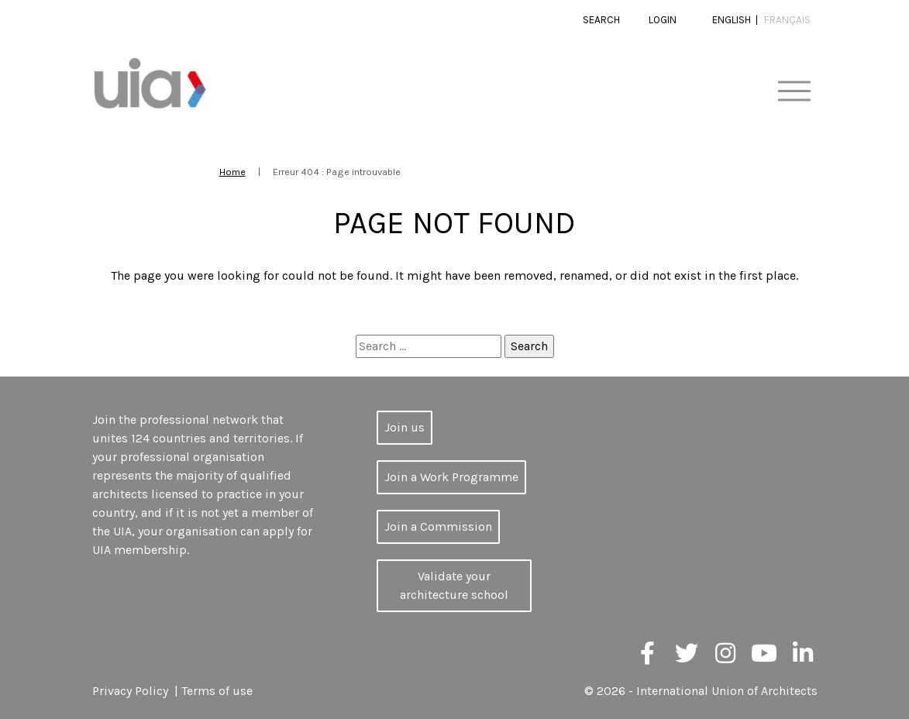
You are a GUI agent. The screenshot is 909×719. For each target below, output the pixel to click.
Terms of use (217, 690)
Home (232, 171)
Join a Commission (438, 526)
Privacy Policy (130, 690)
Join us (404, 427)
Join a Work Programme (451, 477)
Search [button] (601, 20)
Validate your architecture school (454, 585)
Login (663, 20)
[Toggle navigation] (794, 91)
